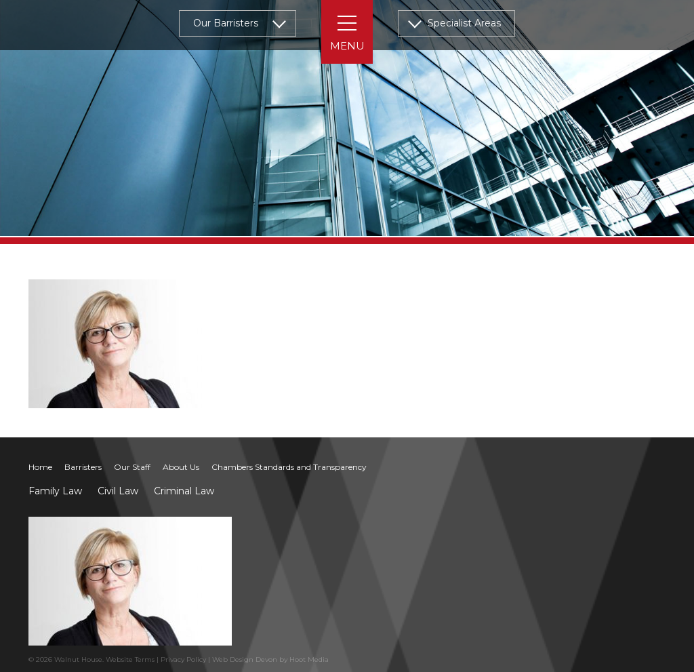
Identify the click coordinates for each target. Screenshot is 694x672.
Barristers (83, 467)
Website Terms (130, 659)
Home (40, 467)
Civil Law (118, 491)
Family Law (55, 491)
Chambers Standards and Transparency (289, 467)
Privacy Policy (183, 659)
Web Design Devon (244, 659)
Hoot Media (309, 659)
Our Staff (132, 467)
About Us (181, 467)
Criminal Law (184, 491)
